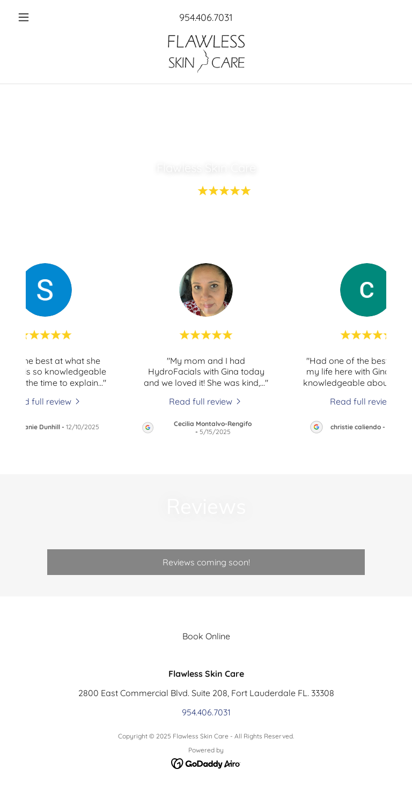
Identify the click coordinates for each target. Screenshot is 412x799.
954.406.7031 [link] (206, 17)
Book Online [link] (206, 636)
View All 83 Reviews (206, 227)
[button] (42, 17)
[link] (206, 53)
